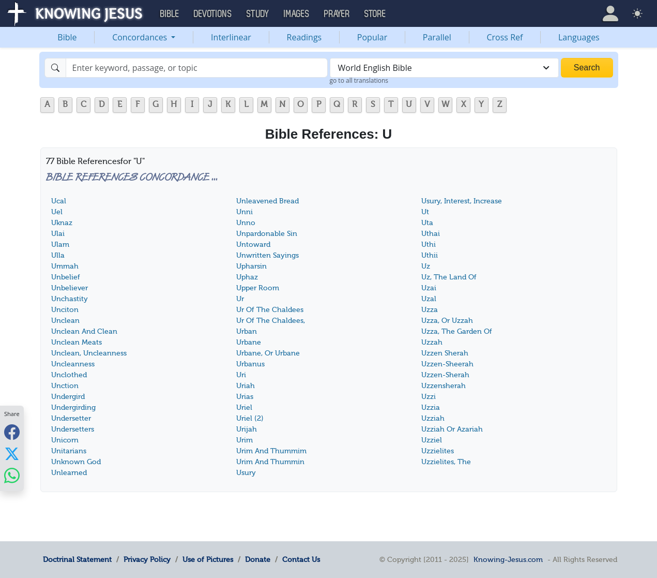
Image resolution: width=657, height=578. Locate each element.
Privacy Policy (147, 559)
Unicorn (65, 440)
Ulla (58, 255)
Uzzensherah (443, 386)
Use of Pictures (207, 559)
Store (375, 14)
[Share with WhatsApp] (12, 475)
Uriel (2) (250, 418)
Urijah (246, 429)
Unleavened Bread (267, 201)
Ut (425, 212)
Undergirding (73, 407)
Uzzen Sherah (444, 353)
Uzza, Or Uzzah (447, 320)
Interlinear (231, 37)
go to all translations (359, 80)
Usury (246, 473)
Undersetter (71, 418)
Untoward (253, 244)
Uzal (428, 299)
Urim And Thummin (270, 462)
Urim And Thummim (271, 451)
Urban (246, 331)
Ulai (58, 234)
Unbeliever (69, 288)
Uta (427, 223)
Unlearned (69, 473)
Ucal (58, 201)
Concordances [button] (140, 37)
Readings (304, 37)
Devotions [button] (213, 14)
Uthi (428, 244)
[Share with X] (12, 453)
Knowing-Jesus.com (508, 559)
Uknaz (61, 223)
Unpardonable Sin (266, 234)
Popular (372, 37)
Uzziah (433, 418)
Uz (425, 266)
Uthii (429, 255)
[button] (610, 13)
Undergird (68, 397)
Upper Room (257, 288)
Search (587, 67)
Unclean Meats (76, 342)
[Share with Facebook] (12, 431)
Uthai (430, 234)
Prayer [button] (337, 14)
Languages (579, 37)
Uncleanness (73, 364)
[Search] (197, 68)
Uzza (429, 310)
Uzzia (430, 407)
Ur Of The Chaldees (269, 310)
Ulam (60, 244)
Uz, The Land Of (449, 277)
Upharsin (251, 266)
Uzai (428, 288)
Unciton (65, 310)
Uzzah (431, 342)
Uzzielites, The (446, 462)
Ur (240, 299)
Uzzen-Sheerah (447, 364)
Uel (57, 212)
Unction (65, 386)
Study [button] (258, 14)
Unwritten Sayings (267, 255)
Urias (244, 397)
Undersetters (72, 429)
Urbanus (250, 364)
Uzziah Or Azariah (452, 429)
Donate (257, 559)
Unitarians (68, 451)
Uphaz (247, 277)
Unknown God (76, 462)
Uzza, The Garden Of (456, 331)
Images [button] (297, 14)
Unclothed (69, 375)
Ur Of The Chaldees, (270, 320)
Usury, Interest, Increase (461, 201)
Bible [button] (169, 14)
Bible (67, 37)
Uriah (245, 386)
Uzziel (431, 440)
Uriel (244, 407)
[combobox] (444, 68)
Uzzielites (437, 451)
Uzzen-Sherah (445, 375)
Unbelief (65, 277)
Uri (241, 375)
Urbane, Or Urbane (268, 353)
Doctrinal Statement (77, 559)
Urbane (248, 342)
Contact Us (301, 559)
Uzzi (428, 397)
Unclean (65, 320)
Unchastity (69, 299)
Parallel (437, 37)
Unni (244, 212)
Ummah (65, 266)
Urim (244, 440)
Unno (245, 223)
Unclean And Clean (84, 331)
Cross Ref (504, 37)
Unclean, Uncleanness (89, 353)
